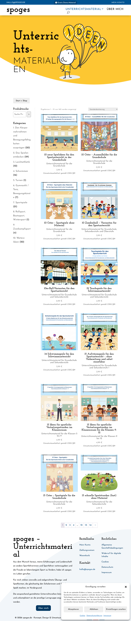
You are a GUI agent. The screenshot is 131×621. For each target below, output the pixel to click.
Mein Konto (118, 2)
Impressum (107, 615)
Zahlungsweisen (86, 550)
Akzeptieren (73, 609)
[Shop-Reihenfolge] (103, 109)
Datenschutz (107, 567)
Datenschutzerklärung (94, 615)
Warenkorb (84, 556)
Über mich (115, 9)
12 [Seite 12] (81, 525)
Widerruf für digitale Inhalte (111, 555)
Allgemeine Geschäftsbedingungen (112, 546)
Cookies (82, 615)
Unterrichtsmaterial (83, 9)
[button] (125, 587)
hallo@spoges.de (16, 3)
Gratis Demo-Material (67, 3)
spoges (18, 9)
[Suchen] (29, 114)
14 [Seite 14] (90, 525)
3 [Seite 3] (70, 525)
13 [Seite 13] (86, 525)
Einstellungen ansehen (116, 609)
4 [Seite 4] (73, 525)
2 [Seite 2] (66, 525)
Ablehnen (94, 609)
